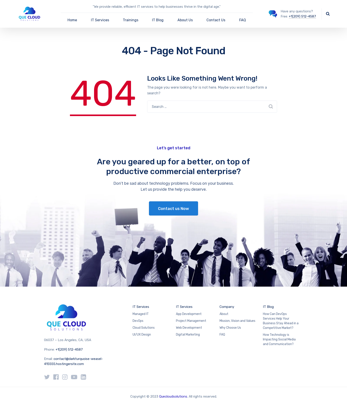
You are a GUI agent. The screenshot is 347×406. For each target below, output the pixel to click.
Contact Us (215, 20)
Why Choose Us (230, 328)
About (224, 314)
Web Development (189, 328)
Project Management (191, 321)
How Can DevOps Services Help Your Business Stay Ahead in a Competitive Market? (281, 321)
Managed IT (141, 314)
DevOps (138, 321)
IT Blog (158, 20)
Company (227, 307)
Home (72, 20)
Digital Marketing (188, 334)
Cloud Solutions (144, 328)
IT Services (100, 20)
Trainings (130, 20)
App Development (189, 314)
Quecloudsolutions (173, 396)
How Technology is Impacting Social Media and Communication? (279, 339)
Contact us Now (173, 208)
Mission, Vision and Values (237, 321)
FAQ (242, 20)
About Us (185, 20)
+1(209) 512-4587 (302, 16)
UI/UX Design (142, 334)
